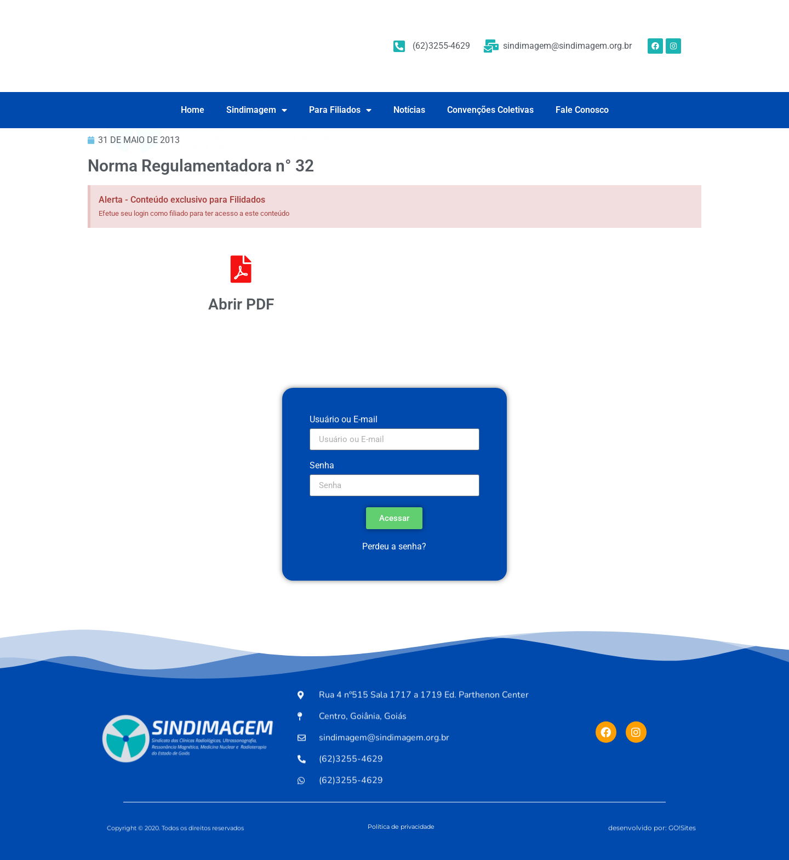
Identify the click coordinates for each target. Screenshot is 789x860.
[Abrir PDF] (241, 269)
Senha (322, 466)
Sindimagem (256, 110)
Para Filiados (340, 110)
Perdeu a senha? (394, 546)
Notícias (409, 110)
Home (192, 110)
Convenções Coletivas (490, 110)
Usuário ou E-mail (344, 420)
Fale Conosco (582, 110)
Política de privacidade (401, 826)
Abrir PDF (241, 304)
